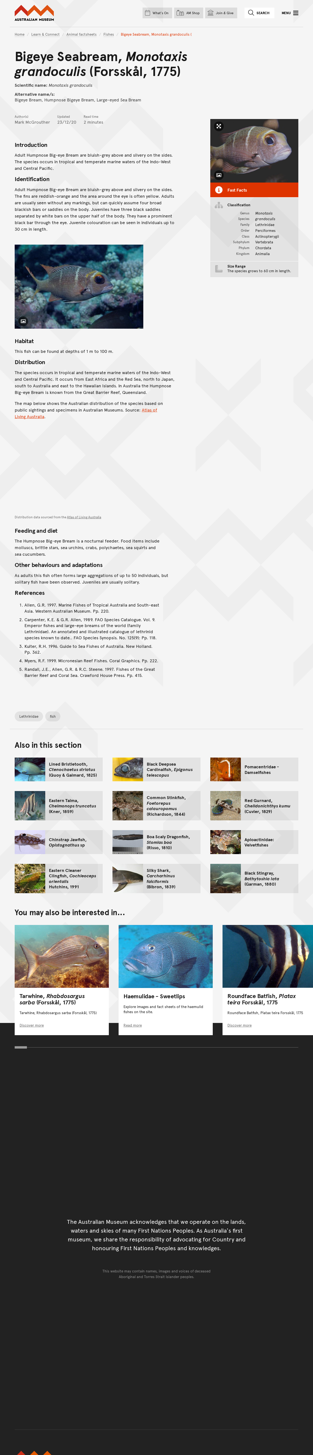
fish (53, 716)
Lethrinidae (28, 716)
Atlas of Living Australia (84, 517)
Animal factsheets (82, 34)
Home (19, 34)
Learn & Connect (45, 34)
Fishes (108, 34)
